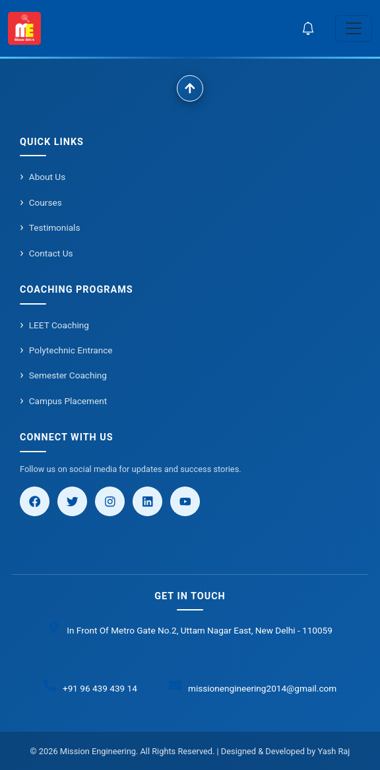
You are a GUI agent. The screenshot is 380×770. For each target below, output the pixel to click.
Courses (45, 202)
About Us (47, 176)
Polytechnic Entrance (71, 350)
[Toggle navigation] (353, 28)
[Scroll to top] (190, 88)
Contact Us (51, 253)
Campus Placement (68, 401)
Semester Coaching (68, 375)
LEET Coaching (59, 325)
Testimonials (54, 227)
